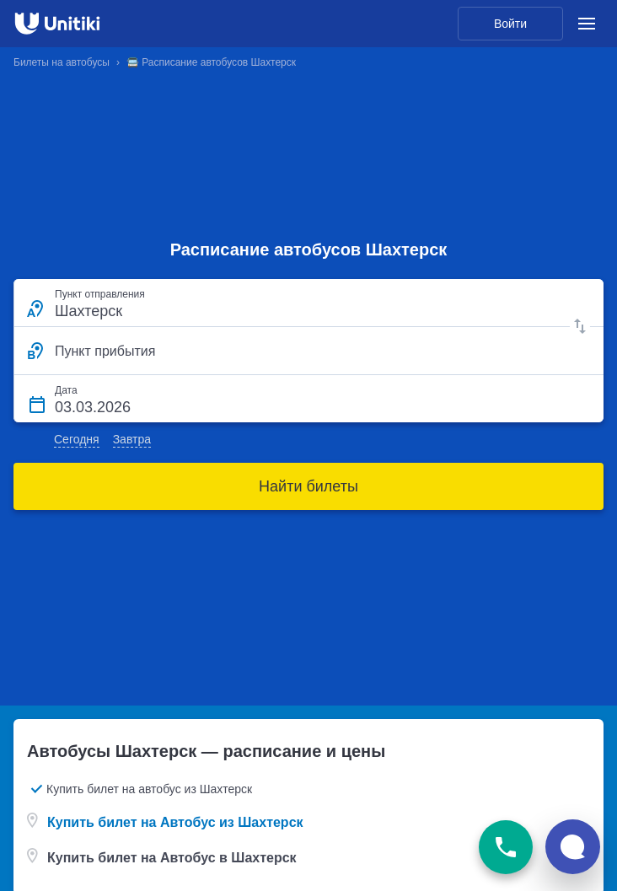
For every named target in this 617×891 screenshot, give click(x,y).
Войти (510, 23)
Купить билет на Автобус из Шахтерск (175, 822)
